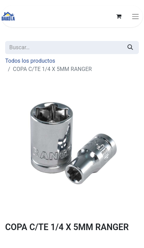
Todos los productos (30, 61)
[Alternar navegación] (135, 16)
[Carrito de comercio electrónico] (118, 16)
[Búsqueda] (130, 47)
